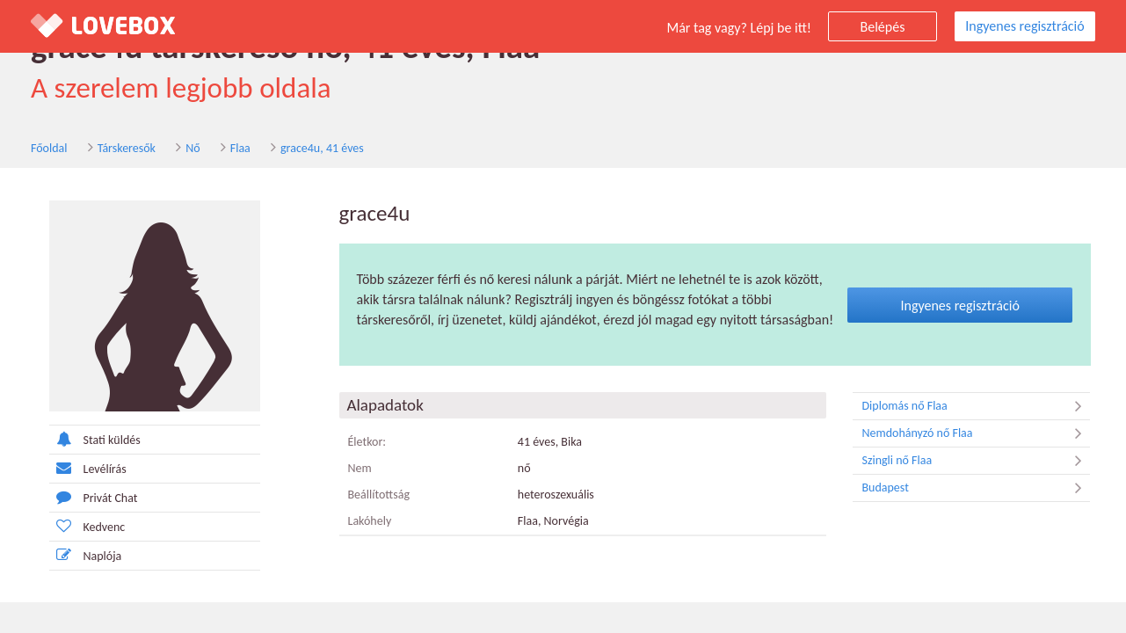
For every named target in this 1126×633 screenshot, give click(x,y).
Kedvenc (87, 526)
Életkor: (367, 441)
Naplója (85, 555)
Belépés (883, 26)
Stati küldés (95, 439)
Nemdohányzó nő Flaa (975, 433)
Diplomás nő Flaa (975, 406)
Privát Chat (93, 497)
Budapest (975, 488)
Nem (360, 468)
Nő (192, 148)
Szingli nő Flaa (975, 460)
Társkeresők (127, 148)
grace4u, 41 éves (322, 148)
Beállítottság (379, 494)
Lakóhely (370, 520)
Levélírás (88, 468)
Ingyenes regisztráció (1024, 26)
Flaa (240, 148)
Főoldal (49, 148)
